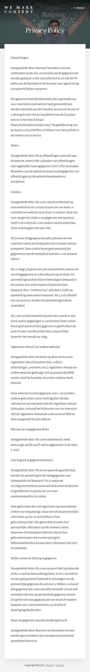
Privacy (50, 665)
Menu (81, 8)
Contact (60, 665)
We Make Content (19, 9)
